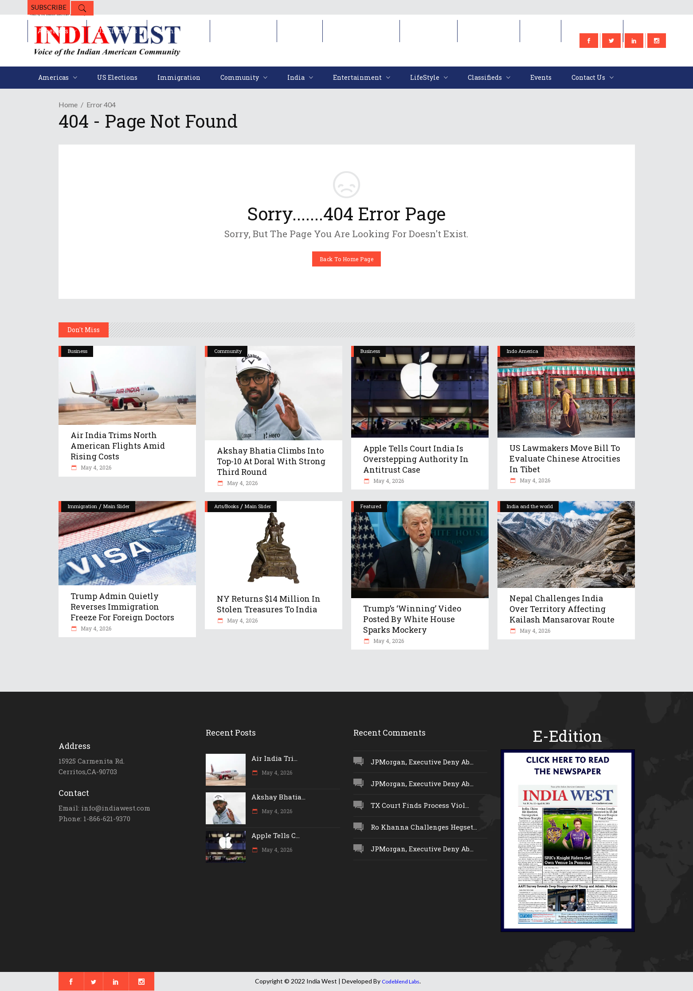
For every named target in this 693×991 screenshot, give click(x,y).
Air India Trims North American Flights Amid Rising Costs (117, 446)
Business (77, 351)
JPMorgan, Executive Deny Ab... (422, 761)
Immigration (82, 506)
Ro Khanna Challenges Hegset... (424, 827)
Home (68, 104)
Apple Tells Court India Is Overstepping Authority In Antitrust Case (416, 459)
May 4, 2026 (95, 467)
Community (228, 351)
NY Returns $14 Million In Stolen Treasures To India (269, 604)
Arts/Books (226, 506)
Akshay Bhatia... (278, 796)
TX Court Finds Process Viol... (420, 805)
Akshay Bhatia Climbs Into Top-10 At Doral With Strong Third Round (271, 461)
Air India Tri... (274, 758)
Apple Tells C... (275, 835)
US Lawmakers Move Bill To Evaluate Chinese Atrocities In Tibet (564, 458)
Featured (370, 506)
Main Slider (116, 506)
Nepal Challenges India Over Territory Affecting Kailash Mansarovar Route (562, 609)
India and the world (530, 506)
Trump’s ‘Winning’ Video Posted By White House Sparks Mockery (412, 619)
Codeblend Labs (400, 981)
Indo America (522, 351)
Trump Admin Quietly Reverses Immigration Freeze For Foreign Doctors (122, 607)
